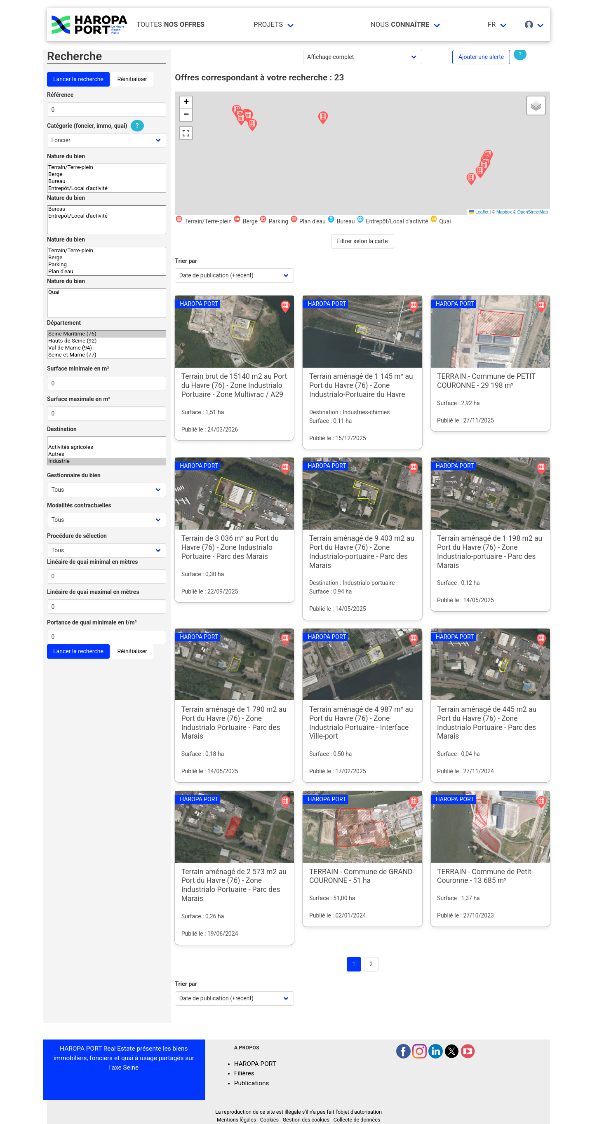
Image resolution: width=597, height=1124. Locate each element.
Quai (106, 292)
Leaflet (478, 211)
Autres (106, 454)
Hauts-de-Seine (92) (106, 341)
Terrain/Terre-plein (106, 167)
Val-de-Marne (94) (106, 348)
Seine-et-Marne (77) (106, 355)
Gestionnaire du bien (74, 475)
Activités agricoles (106, 447)
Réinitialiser (132, 79)
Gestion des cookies (306, 1120)
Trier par (186, 261)
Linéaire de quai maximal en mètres (93, 592)
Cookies (269, 1120)
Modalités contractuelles (79, 505)
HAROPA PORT (255, 1064)
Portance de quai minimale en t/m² (92, 622)
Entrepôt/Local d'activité (106, 188)
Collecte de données (357, 1120)
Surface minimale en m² (78, 368)
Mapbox (504, 211)
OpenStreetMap (532, 211)
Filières (244, 1073)
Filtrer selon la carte (362, 241)
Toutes (170, 24)
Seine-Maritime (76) (106, 334)
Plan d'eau (106, 271)
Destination (62, 429)
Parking (106, 264)
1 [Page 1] (353, 964)
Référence (60, 95)
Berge (106, 174)
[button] (252, 125)
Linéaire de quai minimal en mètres (92, 561)
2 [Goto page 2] (371, 964)
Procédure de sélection (77, 536)
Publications (251, 1083)
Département (64, 322)
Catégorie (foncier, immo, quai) (96, 125)
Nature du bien (66, 156)
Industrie (106, 461)
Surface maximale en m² (78, 399)
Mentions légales (236, 1120)
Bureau (106, 181)
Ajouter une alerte (481, 57)
